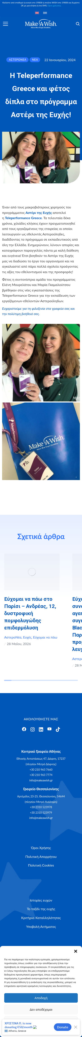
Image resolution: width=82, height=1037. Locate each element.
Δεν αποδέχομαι (41, 1009)
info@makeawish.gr (41, 780)
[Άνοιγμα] (5, 23)
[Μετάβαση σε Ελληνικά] (45, 12)
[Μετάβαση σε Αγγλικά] (37, 12)
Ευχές (27, 637)
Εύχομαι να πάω (45, 637)
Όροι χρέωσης (54, 5)
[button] (76, 951)
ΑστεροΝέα (13, 637)
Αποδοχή (41, 998)
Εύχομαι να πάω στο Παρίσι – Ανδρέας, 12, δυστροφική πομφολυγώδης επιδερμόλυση (30, 613)
